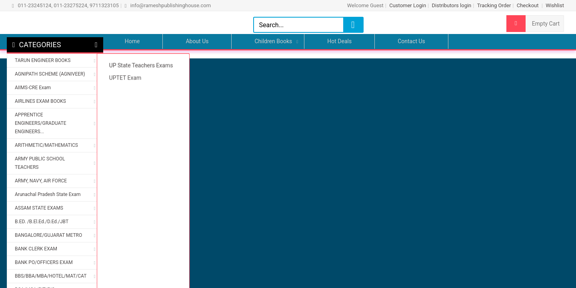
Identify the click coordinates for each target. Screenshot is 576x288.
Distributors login (451, 5)
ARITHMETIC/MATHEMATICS (46, 145)
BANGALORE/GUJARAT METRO (48, 235)
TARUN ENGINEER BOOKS (42, 60)
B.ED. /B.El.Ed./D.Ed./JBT (41, 221)
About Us (197, 41)
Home (132, 41)
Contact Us (411, 41)
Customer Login (407, 5)
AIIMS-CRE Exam (33, 87)
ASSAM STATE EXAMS (39, 208)
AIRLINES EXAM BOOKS (40, 101)
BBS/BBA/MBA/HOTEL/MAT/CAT (50, 276)
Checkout (528, 5)
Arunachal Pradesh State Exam (47, 194)
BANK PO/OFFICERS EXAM (44, 262)
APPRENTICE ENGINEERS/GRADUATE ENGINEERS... (40, 123)
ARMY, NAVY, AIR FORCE (41, 181)
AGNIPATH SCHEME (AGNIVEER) (50, 74)
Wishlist (555, 5)
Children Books (273, 41)
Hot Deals (339, 41)
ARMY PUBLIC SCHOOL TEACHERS (40, 163)
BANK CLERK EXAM (36, 249)
